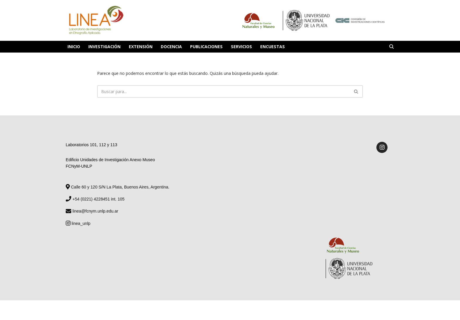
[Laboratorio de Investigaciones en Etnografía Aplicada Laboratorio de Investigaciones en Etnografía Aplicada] (95, 20)
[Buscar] (391, 46)
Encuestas (271, 46)
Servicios (240, 46)
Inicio (73, 46)
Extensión (140, 46)
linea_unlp (78, 222)
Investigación (104, 46)
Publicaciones (206, 46)
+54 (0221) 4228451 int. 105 (95, 198)
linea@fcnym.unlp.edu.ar (92, 210)
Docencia (170, 46)
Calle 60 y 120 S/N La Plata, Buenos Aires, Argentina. (117, 186)
